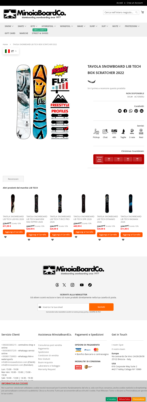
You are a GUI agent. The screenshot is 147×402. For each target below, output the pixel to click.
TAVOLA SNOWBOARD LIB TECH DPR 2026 (84, 218)
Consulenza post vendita (50, 345)
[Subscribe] (101, 307)
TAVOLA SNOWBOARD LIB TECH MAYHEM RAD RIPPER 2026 (36, 219)
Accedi (120, 2)
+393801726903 (8, 356)
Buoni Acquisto (45, 362)
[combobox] (121, 12)
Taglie (123, 133)
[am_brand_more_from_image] (13, 213)
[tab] (13, 179)
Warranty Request (47, 369)
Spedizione (43, 352)
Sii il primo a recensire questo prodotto (106, 88)
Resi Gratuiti (44, 359)
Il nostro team (118, 349)
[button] (5, 236)
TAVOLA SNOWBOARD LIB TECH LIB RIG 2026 (13, 218)
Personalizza (138, 399)
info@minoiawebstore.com (14, 362)
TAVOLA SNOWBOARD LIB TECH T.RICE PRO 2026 (60, 219)
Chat (105, 133)
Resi (141, 133)
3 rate (132, 133)
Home (5, 44)
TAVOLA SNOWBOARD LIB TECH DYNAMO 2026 (107, 219)
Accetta (112, 399)
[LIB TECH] (92, 85)
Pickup (96, 133)
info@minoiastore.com (12, 365)
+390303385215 (8, 344)
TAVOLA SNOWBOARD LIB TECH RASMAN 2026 (131, 219)
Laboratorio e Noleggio (49, 365)
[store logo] (34, 14)
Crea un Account (135, 2)
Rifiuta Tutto (124, 399)
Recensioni (13, 179)
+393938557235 (8, 350)
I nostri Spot (117, 344)
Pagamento (43, 348)
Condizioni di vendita (48, 355)
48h (114, 133)
